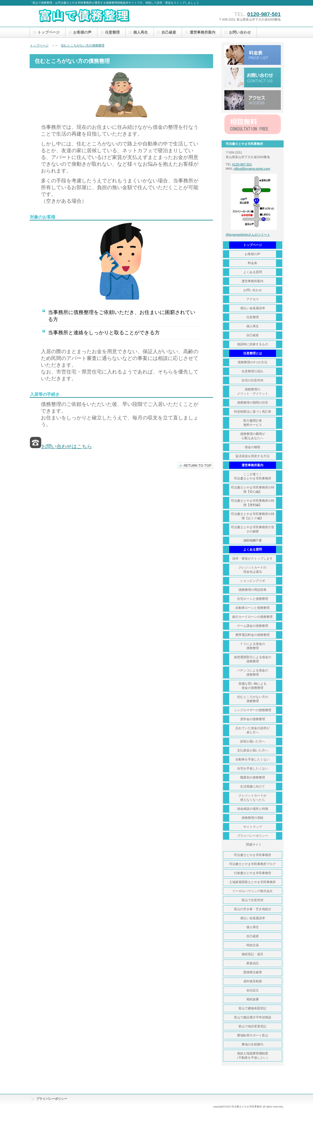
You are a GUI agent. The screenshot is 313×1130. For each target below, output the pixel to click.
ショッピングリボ (252, 580)
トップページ (39, 45)
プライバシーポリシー (51, 1098)
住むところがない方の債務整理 (82, 45)
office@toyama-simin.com (252, 168)
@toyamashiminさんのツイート (248, 234)
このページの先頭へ (195, 465)
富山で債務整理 (86, 16)
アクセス (252, 100)
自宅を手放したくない (252, 768)
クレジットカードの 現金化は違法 (252, 569)
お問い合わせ (252, 77)
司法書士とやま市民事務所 (252, 855)
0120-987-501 (264, 14)
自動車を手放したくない (252, 759)
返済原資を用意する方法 (252, 456)
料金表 (252, 55)
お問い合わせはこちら (66, 446)
